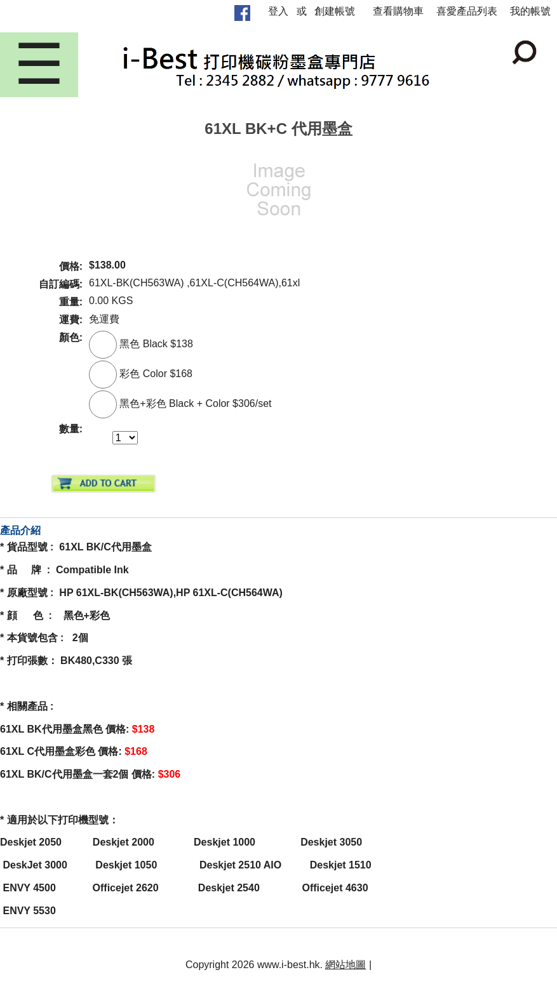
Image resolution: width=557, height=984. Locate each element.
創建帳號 (334, 11)
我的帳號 (530, 11)
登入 (278, 11)
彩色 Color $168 (140, 373)
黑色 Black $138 (141, 343)
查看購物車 (398, 11)
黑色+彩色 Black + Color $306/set (180, 403)
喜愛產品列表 (466, 11)
